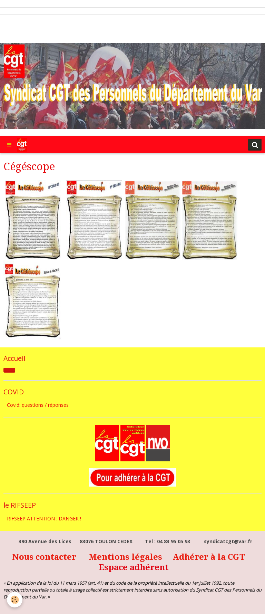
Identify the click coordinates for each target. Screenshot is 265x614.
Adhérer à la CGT (209, 557)
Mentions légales (126, 557)
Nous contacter (45, 557)
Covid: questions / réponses (38, 405)
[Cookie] (14, 599)
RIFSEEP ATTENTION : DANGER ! (44, 518)
